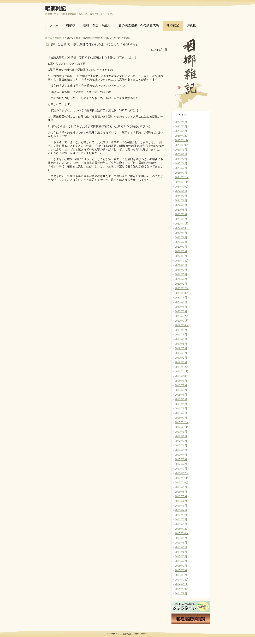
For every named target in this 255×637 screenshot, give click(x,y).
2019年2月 (181, 357)
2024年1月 (181, 205)
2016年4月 (181, 510)
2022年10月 (182, 228)
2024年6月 (181, 200)
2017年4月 (181, 454)
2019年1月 (181, 362)
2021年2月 (181, 283)
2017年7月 (181, 440)
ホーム (48, 37)
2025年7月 (181, 158)
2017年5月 (181, 450)
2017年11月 (181, 427)
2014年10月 (182, 588)
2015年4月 (181, 561)
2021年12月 (182, 260)
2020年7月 (181, 302)
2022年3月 (181, 246)
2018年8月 (181, 385)
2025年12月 (182, 135)
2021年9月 (181, 265)
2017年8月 (181, 436)
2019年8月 (181, 334)
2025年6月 (181, 163)
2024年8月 (181, 191)
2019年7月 (181, 339)
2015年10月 (182, 533)
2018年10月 (182, 376)
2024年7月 (181, 195)
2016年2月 (181, 519)
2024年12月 (182, 177)
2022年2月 (181, 251)
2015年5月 (181, 556)
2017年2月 (181, 464)
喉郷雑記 (55, 8)
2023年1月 (181, 218)
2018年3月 (181, 408)
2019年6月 (181, 343)
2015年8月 (181, 542)
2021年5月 (181, 274)
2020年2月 (181, 311)
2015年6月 (181, 551)
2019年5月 (181, 348)
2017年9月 (181, 431)
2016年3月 (181, 514)
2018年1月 (181, 417)
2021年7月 (181, 269)
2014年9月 (181, 593)
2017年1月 (181, 468)
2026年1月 (181, 131)
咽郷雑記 (59, 37)
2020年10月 (182, 292)
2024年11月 (181, 181)
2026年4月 (181, 121)
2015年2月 (181, 570)
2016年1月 (181, 524)
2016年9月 (181, 487)
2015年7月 (181, 547)
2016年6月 (181, 500)
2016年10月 (182, 482)
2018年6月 (181, 394)
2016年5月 (181, 505)
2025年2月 (181, 168)
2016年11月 (181, 477)
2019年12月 (182, 316)
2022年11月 (181, 223)
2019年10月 (182, 325)
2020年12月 (182, 288)
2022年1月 (181, 255)
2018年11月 (181, 371)
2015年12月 (182, 528)
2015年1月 (181, 574)
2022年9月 (181, 232)
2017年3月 (181, 459)
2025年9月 (181, 149)
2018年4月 (181, 403)
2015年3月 (181, 565)
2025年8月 (181, 154)
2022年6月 (181, 237)
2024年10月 (182, 186)
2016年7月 (181, 496)
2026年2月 (181, 126)
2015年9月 (181, 537)
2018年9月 (181, 380)
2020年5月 (181, 306)
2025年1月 (181, 172)
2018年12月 (182, 366)
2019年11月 (181, 320)
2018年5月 (181, 399)
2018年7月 (181, 390)
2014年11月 (181, 584)
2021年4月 (181, 279)
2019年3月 (181, 353)
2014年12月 (182, 579)
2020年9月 (181, 297)
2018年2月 (181, 413)
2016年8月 (181, 491)
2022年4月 (181, 242)
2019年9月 (181, 329)
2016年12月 (182, 473)
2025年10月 (182, 144)
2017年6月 (181, 445)
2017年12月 (182, 422)
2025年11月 (181, 140)
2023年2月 (181, 214)
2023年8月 (181, 209)
